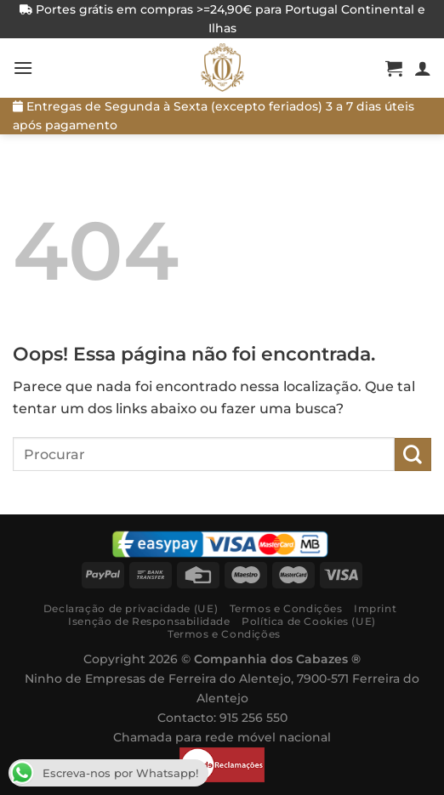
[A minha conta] (422, 68)
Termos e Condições (286, 608)
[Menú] (23, 67)
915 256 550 (253, 717)
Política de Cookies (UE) (309, 621)
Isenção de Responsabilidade (149, 621)
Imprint (375, 608)
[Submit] (413, 454)
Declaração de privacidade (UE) (130, 608)
